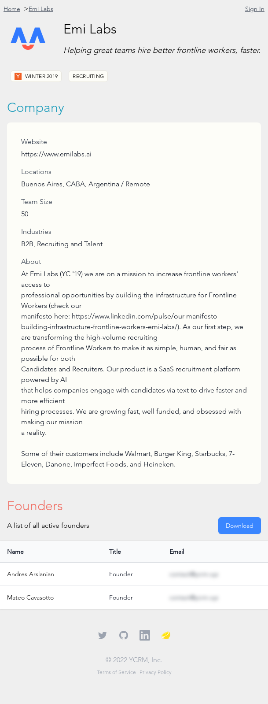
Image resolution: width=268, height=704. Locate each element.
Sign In (254, 9)
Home (12, 9)
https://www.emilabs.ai (56, 154)
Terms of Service (116, 672)
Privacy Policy (156, 672)
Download (239, 526)
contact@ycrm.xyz (193, 574)
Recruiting (88, 76)
